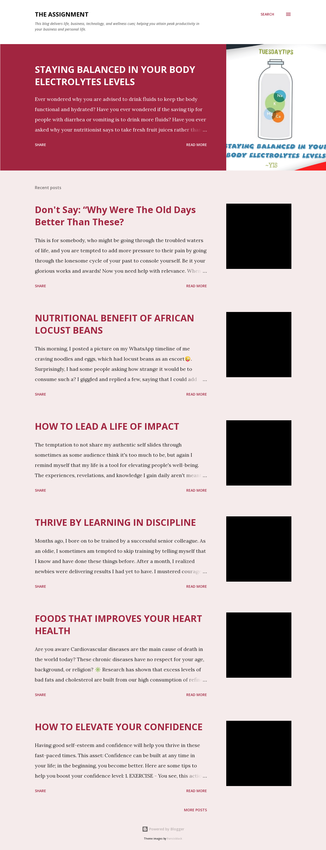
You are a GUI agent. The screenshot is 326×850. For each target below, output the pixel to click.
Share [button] (40, 144)
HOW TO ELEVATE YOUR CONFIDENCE (119, 727)
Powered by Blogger (163, 829)
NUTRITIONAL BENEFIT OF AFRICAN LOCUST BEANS (114, 324)
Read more (196, 144)
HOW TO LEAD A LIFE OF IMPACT (107, 426)
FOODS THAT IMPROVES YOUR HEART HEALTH (118, 624)
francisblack (174, 838)
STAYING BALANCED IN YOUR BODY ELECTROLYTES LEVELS (115, 75)
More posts (195, 809)
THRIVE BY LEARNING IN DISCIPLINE (115, 522)
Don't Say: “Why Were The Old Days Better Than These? (115, 215)
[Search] (267, 14)
